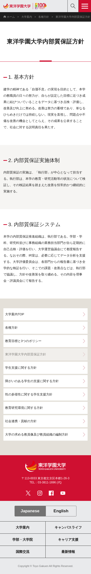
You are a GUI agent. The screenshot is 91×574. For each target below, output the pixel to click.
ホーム (11, 16)
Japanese (30, 511)
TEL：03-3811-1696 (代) (45, 482)
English (61, 511)
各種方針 (43, 16)
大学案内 (26, 16)
